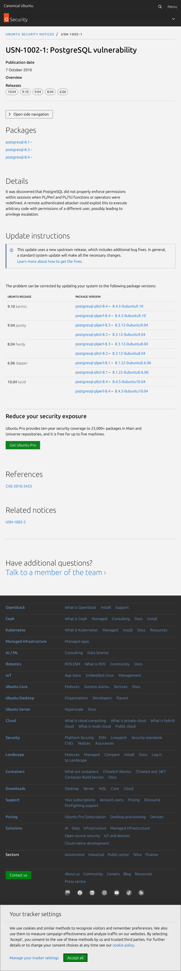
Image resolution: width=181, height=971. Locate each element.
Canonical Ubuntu (18, 6)
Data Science (98, 652)
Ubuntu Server (18, 709)
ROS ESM (72, 664)
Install (106, 607)
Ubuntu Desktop (20, 698)
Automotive (75, 854)
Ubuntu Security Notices (30, 34)
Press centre (75, 881)
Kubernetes (15, 630)
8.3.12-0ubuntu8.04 (131, 344)
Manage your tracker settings (34, 958)
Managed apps (77, 641)
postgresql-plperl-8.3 (92, 325)
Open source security (82, 835)
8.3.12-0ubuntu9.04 (131, 325)
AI (66, 828)
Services (121, 686)
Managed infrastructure (26, 641)
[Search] (160, 6)
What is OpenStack (80, 607)
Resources (158, 630)
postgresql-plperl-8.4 (92, 315)
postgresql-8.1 (18, 142)
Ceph (10, 619)
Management (130, 675)
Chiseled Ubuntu (117, 771)
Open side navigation (31, 114)
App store (73, 675)
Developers (102, 698)
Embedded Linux (100, 675)
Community (120, 664)
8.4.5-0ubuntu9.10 (127, 306)
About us (72, 874)
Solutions (14, 828)
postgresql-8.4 (18, 157)
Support (122, 607)
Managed (99, 619)
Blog (127, 874)
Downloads (15, 788)
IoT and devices (117, 835)
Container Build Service (84, 777)
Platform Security (79, 737)
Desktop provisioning (128, 817)
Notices (84, 743)
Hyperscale (74, 709)
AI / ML (12, 652)
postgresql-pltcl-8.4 (91, 306)
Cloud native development (87, 843)
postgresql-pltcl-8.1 (91, 372)
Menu (172, 6)
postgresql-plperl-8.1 (92, 363)
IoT (8, 675)
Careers (113, 874)
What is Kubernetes (81, 630)
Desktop (72, 788)
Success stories (96, 686)
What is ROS (95, 664)
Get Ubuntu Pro (23, 445)
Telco (137, 854)
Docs (139, 619)
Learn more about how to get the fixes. (50, 261)
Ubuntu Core (17, 686)
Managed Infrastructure (130, 828)
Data (76, 828)
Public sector (118, 854)
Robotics (13, 664)
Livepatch (119, 737)
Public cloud (125, 726)
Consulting (121, 619)
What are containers (82, 771)
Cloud (11, 720)
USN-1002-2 (16, 522)
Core (115, 788)
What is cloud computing (85, 720)
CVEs (69, 743)
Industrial (96, 854)
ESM (102, 737)
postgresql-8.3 (18, 149)
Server (88, 788)
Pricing (134, 800)
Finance (151, 854)
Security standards (147, 737)
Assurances (104, 743)
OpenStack (15, 607)
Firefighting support (81, 805)
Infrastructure (95, 828)
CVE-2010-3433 (19, 486)
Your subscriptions (80, 800)
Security (13, 737)
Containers (15, 771)
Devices (156, 817)
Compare (112, 754)
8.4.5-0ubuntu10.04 (128, 381)
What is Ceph (76, 619)
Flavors (122, 698)
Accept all (75, 958)
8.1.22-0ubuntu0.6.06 (133, 363)
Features (72, 686)
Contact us (18, 875)
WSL (102, 788)
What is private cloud (128, 720)
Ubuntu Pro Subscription (85, 817)
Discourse (152, 800)
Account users (111, 800)
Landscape (15, 754)
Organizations (76, 698)
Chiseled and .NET (151, 771)
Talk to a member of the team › (56, 572)
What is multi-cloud (94, 726)
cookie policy (123, 945)
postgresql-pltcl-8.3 (91, 334)
